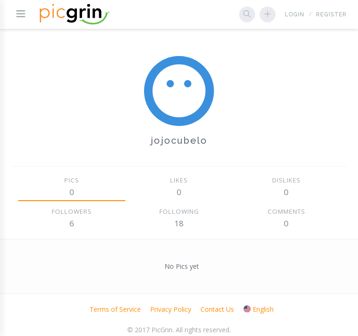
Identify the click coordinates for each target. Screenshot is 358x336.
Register (331, 14)
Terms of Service (115, 309)
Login (294, 14)
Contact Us (217, 309)
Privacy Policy (170, 309)
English (258, 309)
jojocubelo (179, 140)
